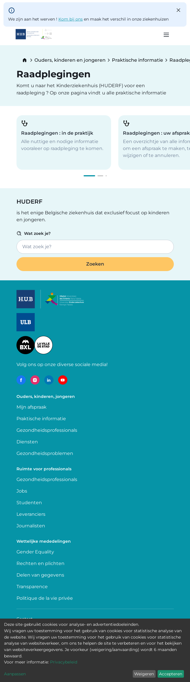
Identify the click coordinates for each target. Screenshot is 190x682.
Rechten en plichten (40, 563)
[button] (89, 175)
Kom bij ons (70, 19)
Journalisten (30, 526)
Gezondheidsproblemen (44, 453)
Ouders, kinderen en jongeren (70, 60)
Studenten (29, 502)
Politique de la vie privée (44, 598)
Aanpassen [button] (15, 673)
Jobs (21, 491)
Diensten (27, 442)
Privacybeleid (63, 662)
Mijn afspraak (31, 407)
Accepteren (170, 673)
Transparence (32, 586)
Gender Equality (35, 552)
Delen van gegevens (40, 575)
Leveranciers (30, 514)
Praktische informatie (137, 60)
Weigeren (144, 673)
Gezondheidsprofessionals (46, 430)
